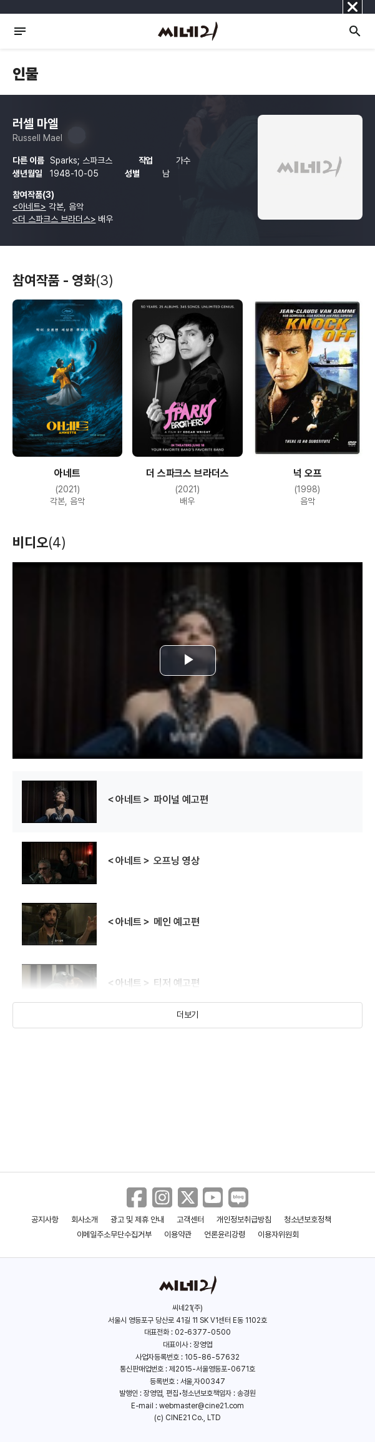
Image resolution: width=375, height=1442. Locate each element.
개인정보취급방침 (244, 1219)
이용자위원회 (278, 1234)
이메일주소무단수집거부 (114, 1234)
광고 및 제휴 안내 (137, 1219)
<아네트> (29, 207)
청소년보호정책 (308, 1219)
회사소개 (85, 1219)
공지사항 (45, 1219)
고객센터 (190, 1219)
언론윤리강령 (224, 1234)
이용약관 (178, 1234)
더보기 (188, 1015)
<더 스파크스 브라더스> (53, 219)
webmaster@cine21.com (201, 1405)
